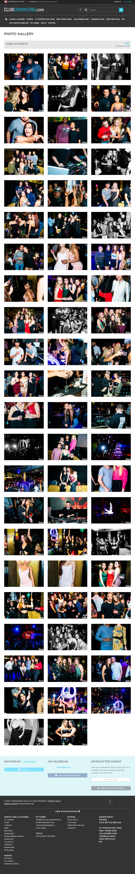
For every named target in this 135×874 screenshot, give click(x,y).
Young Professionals (45, 825)
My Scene (34, 23)
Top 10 (44, 23)
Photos (51, 23)
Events (30, 19)
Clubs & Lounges (17, 19)
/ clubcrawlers (29, 762)
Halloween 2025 (81, 19)
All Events (9, 861)
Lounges (8, 825)
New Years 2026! (64, 19)
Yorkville (8, 844)
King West (8, 831)
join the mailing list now (111, 788)
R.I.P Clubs (72, 822)
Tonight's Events (11, 864)
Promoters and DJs (76, 825)
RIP (123, 19)
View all (24, 770)
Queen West (9, 833)
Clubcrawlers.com (63, 767)
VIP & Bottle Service (18, 23)
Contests (72, 828)
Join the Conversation (67, 775)
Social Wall (73, 820)
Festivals (8, 858)
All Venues (9, 820)
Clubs (6, 822)
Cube (127, 43)
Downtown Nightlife (45, 822)
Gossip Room (106, 817)
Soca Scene (41, 828)
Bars (6, 828)
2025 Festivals (113, 19)
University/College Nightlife (48, 820)
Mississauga (9, 847)
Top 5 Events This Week (45, 836)
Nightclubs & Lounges (16, 817)
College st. (9, 842)
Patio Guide (9, 850)
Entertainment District (14, 836)
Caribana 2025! (98, 19)
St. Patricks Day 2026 (45, 19)
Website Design (10, 804)
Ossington (8, 839)
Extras (71, 817)
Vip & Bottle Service (110, 822)
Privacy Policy (54, 801)
